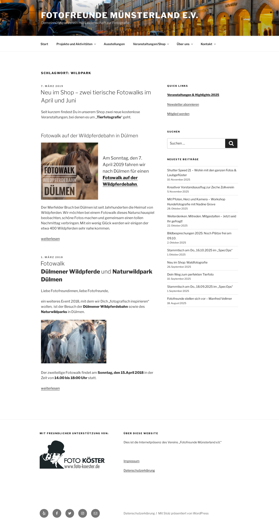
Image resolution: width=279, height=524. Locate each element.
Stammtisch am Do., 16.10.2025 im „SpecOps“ (200, 250)
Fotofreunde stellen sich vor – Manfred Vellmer (199, 298)
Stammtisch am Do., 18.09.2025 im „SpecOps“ (200, 286)
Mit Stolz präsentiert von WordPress (183, 513)
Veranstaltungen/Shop (151, 44)
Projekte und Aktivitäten (76, 44)
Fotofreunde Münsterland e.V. (120, 15)
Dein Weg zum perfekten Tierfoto (190, 274)
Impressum (132, 461)
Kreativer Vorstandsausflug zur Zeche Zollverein (200, 187)
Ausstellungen (114, 44)
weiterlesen (50, 239)
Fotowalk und (96, 271)
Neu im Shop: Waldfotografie (187, 262)
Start (44, 44)
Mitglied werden (178, 114)
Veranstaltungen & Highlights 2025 (193, 95)
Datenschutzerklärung (139, 470)
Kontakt (208, 44)
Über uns (185, 44)
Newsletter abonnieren (183, 104)
